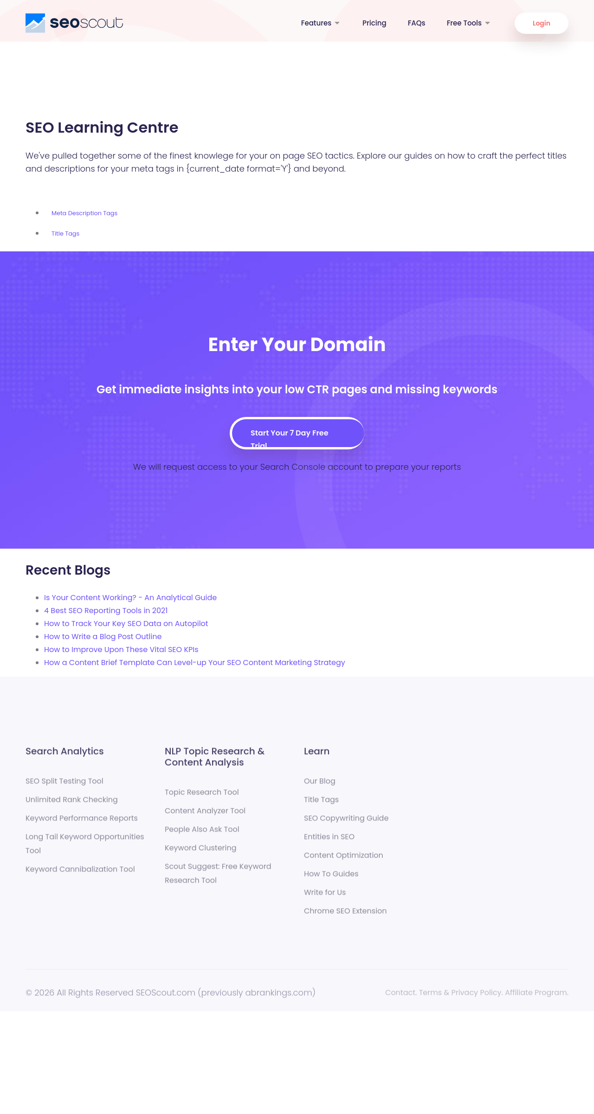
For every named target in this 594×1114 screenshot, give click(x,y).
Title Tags (65, 233)
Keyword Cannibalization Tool (80, 873)
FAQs (417, 23)
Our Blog (320, 785)
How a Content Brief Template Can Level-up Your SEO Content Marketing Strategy (194, 662)
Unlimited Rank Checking (72, 803)
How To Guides (331, 877)
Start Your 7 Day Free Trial (290, 437)
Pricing (374, 23)
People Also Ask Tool (202, 833)
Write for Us (325, 896)
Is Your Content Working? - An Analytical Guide (130, 597)
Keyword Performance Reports (82, 822)
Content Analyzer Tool (205, 814)
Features (321, 23)
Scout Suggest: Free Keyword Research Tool (218, 877)
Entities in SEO (329, 840)
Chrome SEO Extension (345, 914)
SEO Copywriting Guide (346, 822)
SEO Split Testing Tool (64, 785)
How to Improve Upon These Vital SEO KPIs (121, 649)
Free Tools (469, 23)
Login (541, 23)
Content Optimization (343, 859)
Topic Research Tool (202, 796)
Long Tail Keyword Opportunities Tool (85, 847)
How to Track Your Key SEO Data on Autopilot (126, 623)
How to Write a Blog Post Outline (102, 636)
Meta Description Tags (84, 213)
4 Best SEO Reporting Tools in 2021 (106, 610)
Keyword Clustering (201, 851)
